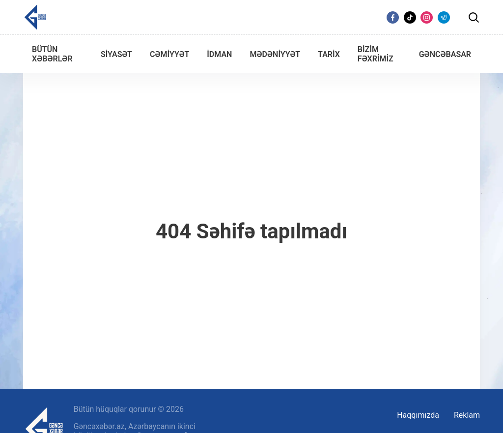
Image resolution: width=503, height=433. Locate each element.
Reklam (467, 415)
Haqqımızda (418, 415)
